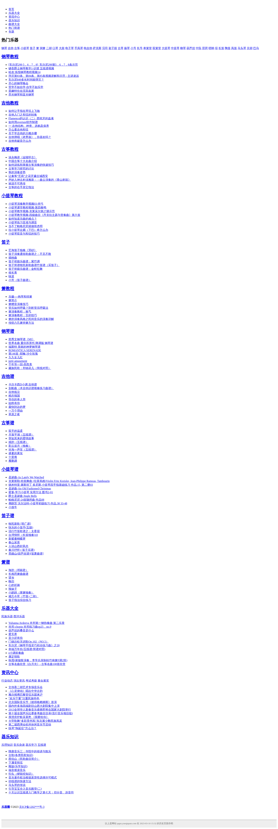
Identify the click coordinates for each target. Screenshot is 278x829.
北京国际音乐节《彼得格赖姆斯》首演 (33, 702)
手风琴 (78, 48)
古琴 (120, 48)
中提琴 (175, 48)
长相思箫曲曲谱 (18, 573)
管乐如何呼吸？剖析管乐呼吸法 (28, 307)
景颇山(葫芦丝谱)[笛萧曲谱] (26, 553)
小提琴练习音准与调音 (23, 222)
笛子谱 (7, 515)
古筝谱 (7, 422)
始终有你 (14, 403)
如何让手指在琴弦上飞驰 (24, 110)
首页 (11, 9)
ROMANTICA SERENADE (25, 350)
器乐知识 (14, 20)
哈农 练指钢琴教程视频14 (24, 72)
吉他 (10, 48)
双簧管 (156, 48)
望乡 (11, 577)
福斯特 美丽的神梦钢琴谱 (24, 346)
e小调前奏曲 (16, 652)
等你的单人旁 (17, 399)
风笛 (234, 48)
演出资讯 (19, 680)
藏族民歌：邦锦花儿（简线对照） (30, 368)
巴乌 (256, 48)
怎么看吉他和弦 (18, 129)
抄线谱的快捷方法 (20, 781)
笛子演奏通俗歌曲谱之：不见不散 (30, 253)
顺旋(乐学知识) (18, 766)
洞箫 (42, 48)
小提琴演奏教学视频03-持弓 (26, 203)
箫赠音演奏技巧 (18, 304)
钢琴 (4, 48)
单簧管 (147, 48)
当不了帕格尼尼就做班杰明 (26, 226)
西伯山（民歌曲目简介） (24, 758)
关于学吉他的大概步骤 (23, 133)
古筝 (17, 48)
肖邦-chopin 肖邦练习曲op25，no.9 (30, 626)
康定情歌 (14, 656)
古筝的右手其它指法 (21, 187)
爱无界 (13, 634)
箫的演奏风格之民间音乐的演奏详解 (31, 319)
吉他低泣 (14, 391)
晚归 (11, 581)
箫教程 (7, 288)
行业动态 (7, 680)
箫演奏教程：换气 (20, 311)
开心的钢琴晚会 (18, 83)
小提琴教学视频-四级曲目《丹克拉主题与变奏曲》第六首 (44, 214)
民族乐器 (7, 616)
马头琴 (242, 48)
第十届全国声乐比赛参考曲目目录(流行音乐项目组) (41, 713)
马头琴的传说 (17, 784)
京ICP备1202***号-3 (31, 806)
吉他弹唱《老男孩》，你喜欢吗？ (30, 137)
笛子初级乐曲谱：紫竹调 (24, 261)
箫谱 (5, 562)
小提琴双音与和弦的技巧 (24, 233)
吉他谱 (7, 376)
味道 (11, 276)
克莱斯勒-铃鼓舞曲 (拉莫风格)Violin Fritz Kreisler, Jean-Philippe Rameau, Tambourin (59, 481)
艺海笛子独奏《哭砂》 (23, 250)
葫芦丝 (191, 48)
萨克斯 (97, 48)
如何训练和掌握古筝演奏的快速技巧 (31, 164)
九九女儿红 (16, 357)
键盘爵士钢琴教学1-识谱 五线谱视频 (31, 68)
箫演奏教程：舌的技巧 (23, 315)
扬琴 (127, 48)
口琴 (55, 48)
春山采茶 (14, 542)
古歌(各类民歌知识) (21, 755)
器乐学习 (31, 744)
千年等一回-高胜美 (20, 364)
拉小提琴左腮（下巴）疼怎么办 (28, 229)
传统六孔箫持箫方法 (21, 322)
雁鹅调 (13, 460)
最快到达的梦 (17, 406)
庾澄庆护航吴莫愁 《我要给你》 (29, 717)
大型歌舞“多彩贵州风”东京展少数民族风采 (35, 720)
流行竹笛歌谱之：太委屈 (24, 531)
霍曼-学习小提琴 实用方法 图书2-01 (31, 492)
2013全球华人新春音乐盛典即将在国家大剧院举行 (40, 709)
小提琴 (25, 48)
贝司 (105, 48)
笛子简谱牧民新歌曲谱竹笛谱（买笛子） (34, 265)
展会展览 (43, 680)
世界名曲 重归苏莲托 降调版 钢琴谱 (31, 343)
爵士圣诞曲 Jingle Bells (23, 495)
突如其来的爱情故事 (21, 438)
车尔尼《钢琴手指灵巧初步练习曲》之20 (34, 645)
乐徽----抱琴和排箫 (20, 296)
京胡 (249, 48)
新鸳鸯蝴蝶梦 (17, 538)
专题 (11, 31)
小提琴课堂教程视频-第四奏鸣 (27, 207)
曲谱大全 (14, 24)
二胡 (49, 48)
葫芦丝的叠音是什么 (21, 630)
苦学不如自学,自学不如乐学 (26, 87)
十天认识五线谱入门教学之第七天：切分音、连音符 (41, 792)
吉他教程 (9, 103)
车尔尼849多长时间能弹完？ (26, 79)
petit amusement (18, 360)
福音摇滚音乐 (17, 770)
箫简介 (13, 300)
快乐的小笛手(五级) (21, 527)
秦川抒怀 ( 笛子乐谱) (22, 549)
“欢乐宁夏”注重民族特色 (24, 698)
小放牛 (13, 507)
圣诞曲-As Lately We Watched (26, 477)
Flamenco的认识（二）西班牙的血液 (31, 118)
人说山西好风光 (18, 546)
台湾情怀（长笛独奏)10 (23, 534)
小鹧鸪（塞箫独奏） (21, 592)
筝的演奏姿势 (17, 172)
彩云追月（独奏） (20, 445)
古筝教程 (9, 149)
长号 (140, 48)
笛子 (32, 48)
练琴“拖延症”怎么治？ (23, 728)
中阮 (198, 48)
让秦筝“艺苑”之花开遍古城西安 (28, 176)
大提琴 (166, 48)
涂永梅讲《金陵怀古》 (23, 157)
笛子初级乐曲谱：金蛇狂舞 (26, 268)
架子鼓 (113, 48)
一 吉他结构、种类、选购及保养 (29, 125)
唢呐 (211, 48)
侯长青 (13, 272)
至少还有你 (16, 637)
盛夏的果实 (16, 453)
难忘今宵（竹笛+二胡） (23, 596)
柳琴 (183, 48)
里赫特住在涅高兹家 (21, 90)
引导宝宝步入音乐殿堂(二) (25, 788)
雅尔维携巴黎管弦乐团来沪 (26, 694)
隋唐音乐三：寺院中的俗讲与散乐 (30, 751)
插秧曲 (13, 257)
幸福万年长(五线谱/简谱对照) (27, 649)
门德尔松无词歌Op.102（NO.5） (29, 641)
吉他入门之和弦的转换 (23, 114)
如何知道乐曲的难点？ (23, 218)
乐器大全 (14, 12)
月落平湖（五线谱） (21, 434)
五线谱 (42, 744)
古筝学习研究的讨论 (21, 168)
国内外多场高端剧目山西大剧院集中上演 (34, 705)
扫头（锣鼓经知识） (21, 773)
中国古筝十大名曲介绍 (23, 161)
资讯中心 (14, 16)
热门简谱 (14, 27)
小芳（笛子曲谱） (20, 280)
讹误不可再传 (17, 183)
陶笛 (227, 48)
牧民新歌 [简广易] (20, 523)
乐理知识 (7, 744)
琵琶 (205, 48)
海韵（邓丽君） (18, 570)
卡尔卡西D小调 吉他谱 (23, 384)
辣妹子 (13, 588)
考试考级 (31, 680)
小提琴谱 (9, 469)
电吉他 (88, 48)
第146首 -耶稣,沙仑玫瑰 (23, 353)
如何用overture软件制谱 (23, 122)
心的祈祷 (14, 585)
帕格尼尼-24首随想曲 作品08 (26, 499)
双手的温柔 (16, 430)
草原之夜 (14, 414)
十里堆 (13, 457)
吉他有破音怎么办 (20, 140)
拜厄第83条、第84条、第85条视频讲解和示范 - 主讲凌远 (44, 75)
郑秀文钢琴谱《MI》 (22, 339)
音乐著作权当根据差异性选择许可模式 (33, 777)
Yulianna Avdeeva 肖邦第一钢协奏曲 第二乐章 (37, 622)
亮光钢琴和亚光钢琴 (21, 94)
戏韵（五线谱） (18, 442)
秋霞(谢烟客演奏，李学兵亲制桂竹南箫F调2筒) (38, 660)
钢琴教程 (9, 56)
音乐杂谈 (19, 744)
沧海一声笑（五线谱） (23, 449)
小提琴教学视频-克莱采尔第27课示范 (32, 211)
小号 (133, 48)
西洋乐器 (19, 616)
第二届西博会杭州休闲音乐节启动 (30, 724)
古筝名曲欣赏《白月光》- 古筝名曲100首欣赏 (37, 664)
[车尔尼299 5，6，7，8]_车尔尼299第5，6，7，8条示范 (43, 64)
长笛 (221, 48)
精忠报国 (14, 395)
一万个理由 (16, 410)
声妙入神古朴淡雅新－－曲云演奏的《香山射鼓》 (40, 179)
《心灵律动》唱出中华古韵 (26, 690)
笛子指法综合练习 (20, 600)
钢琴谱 (7, 331)
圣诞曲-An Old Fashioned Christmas (30, 488)
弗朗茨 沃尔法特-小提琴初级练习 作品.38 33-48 (38, 503)
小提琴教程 (12, 195)
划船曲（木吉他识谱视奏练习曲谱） (31, 388)
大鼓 (62, 48)
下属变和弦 (16, 762)
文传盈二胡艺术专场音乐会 (26, 687)
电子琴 (69, 48)
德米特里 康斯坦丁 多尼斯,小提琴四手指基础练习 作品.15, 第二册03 (51, 484)
